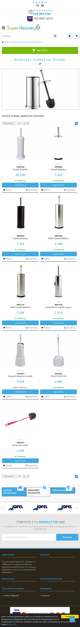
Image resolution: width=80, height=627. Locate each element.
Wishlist (7, 190)
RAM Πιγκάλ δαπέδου (58, 238)
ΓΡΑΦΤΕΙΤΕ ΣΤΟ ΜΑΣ (40, 522)
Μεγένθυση (31, 190)
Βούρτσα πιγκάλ (20, 445)
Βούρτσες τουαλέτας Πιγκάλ (31, 42)
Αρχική (5, 42)
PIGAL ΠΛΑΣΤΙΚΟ (58, 376)
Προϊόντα (15, 42)
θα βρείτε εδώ (12, 624)
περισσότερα (20, 185)
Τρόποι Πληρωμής (10, 595)
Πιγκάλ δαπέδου (20, 169)
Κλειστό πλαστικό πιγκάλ (20, 376)
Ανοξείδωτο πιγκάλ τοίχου (58, 307)
